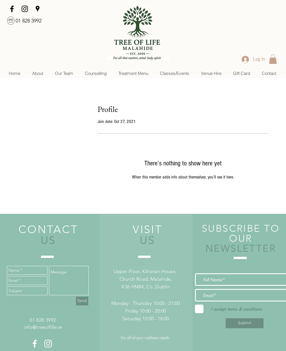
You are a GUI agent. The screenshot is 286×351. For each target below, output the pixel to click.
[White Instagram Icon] (48, 343)
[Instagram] (24, 9)
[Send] (82, 301)
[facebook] (12, 9)
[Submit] (245, 323)
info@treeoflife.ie (43, 327)
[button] (95, 73)
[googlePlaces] (37, 9)
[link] (273, 59)
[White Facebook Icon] (35, 343)
